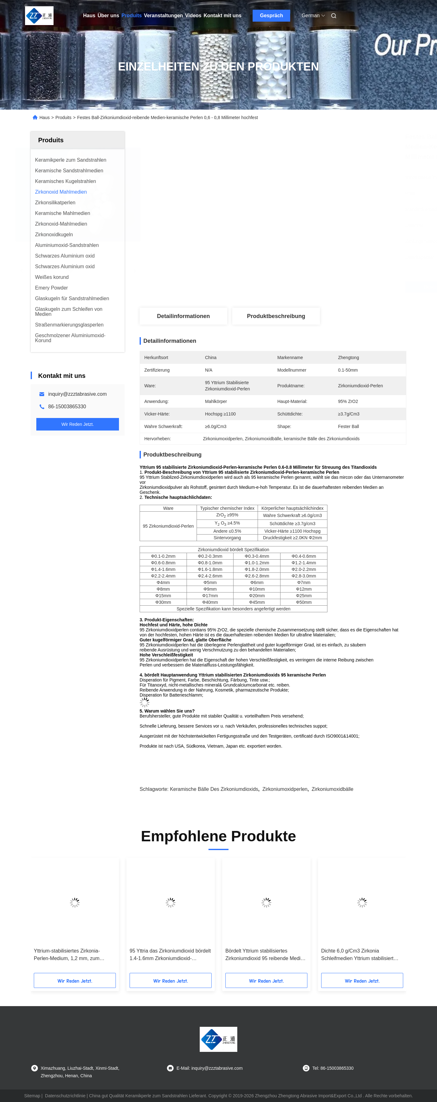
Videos (193, 15)
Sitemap (32, 1095)
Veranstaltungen (163, 15)
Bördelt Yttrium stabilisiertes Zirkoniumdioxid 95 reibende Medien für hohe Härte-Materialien (265, 955)
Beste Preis (309, 287)
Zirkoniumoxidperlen (284, 789)
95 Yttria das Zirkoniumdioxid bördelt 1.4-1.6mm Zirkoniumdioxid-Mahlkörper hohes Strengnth (170, 955)
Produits (131, 15)
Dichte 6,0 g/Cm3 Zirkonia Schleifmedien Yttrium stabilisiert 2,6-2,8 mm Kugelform (357, 955)
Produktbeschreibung (276, 316)
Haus (89, 15)
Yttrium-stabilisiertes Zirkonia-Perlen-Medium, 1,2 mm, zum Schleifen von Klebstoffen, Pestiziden (67, 955)
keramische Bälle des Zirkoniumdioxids (214, 789)
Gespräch (271, 15)
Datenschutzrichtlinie (65, 1095)
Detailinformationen (183, 316)
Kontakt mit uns (223, 15)
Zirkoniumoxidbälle (332, 789)
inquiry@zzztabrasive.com (77, 394)
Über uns (108, 15)
